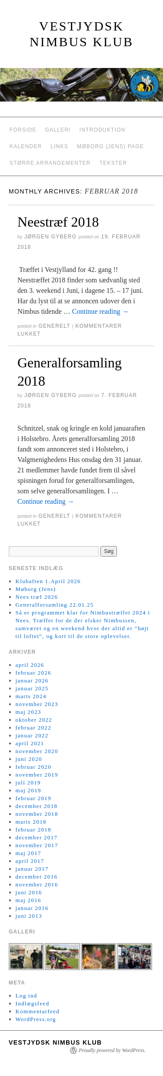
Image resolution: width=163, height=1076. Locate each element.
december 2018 (37, 806)
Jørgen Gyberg (50, 237)
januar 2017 (32, 869)
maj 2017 (28, 853)
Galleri (58, 130)
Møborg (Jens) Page (110, 146)
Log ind (26, 995)
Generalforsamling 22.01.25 (55, 604)
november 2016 (37, 884)
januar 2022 (32, 735)
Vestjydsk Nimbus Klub (55, 1042)
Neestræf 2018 (58, 222)
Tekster (113, 163)
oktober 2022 (34, 719)
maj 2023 (28, 712)
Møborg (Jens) (36, 589)
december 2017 (37, 837)
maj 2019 (28, 790)
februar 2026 (33, 672)
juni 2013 (29, 916)
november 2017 (37, 845)
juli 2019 (28, 782)
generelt (54, 326)
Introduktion (103, 130)
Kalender (26, 146)
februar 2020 (33, 767)
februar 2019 (33, 798)
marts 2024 (31, 696)
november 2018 (37, 814)
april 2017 (30, 861)
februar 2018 (33, 829)
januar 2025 (32, 688)
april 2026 (30, 665)
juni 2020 (29, 759)
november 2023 (37, 704)
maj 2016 (28, 900)
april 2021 (30, 743)
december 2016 (37, 876)
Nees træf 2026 (37, 597)
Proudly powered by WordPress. (112, 1050)
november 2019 (37, 774)
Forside (23, 130)
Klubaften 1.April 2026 (48, 581)
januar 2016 (32, 908)
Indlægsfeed (33, 1003)
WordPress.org (36, 1019)
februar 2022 (33, 727)
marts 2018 (31, 821)
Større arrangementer (50, 163)
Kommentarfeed (38, 1011)
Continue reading (100, 311)
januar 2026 (32, 680)
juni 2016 (29, 892)
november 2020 (37, 751)
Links (59, 146)
